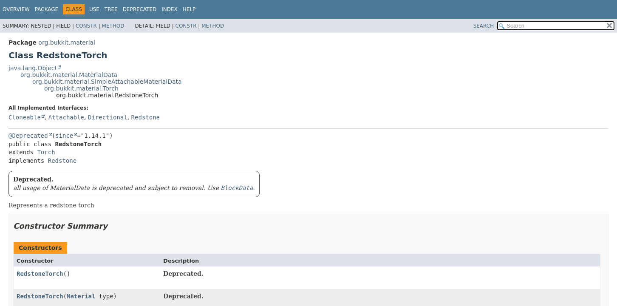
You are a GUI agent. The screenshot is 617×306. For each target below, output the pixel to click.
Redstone (145, 117)
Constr (86, 26)
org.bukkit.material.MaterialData (68, 74)
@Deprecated (28, 135)
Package (46, 9)
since (64, 135)
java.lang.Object (32, 68)
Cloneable (24, 117)
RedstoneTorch (40, 273)
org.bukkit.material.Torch (81, 88)
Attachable (66, 117)
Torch (46, 152)
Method (113, 26)
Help (189, 9)
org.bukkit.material (66, 42)
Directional (107, 117)
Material (81, 296)
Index (169, 9)
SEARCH (483, 26)
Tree (111, 9)
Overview (16, 9)
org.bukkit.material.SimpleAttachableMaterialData (107, 81)
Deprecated (140, 9)
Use (94, 9)
